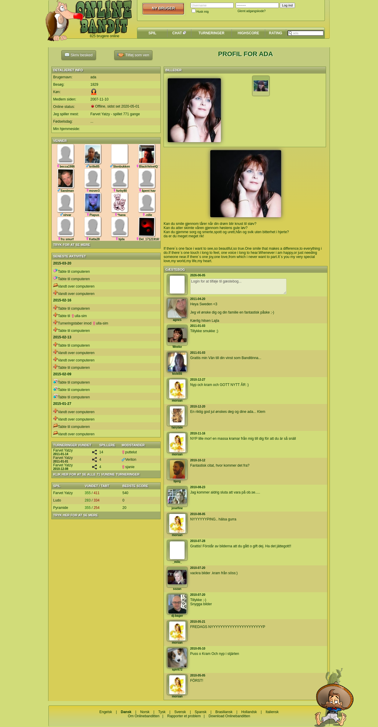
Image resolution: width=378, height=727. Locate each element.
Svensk (180, 712)
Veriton (129, 459)
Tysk (162, 712)
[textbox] (306, 33)
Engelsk (105, 712)
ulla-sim (79, 316)
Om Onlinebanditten (143, 716)
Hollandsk (249, 712)
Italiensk (272, 712)
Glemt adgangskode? (251, 11)
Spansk (200, 712)
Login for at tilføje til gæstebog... (238, 286)
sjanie (128, 467)
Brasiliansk (223, 712)
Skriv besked (78, 54)
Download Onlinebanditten (229, 716)
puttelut (129, 452)
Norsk (144, 712)
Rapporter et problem (184, 716)
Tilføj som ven (133, 55)
